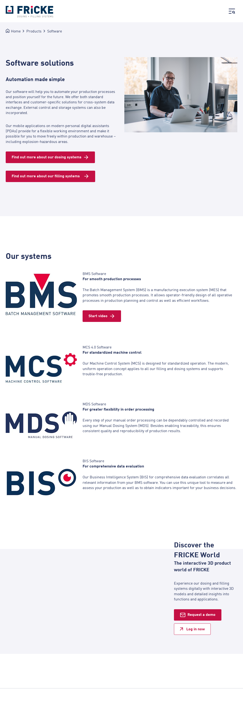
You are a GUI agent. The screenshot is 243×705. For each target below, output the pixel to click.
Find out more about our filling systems (47, 176)
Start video (98, 315)
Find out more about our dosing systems (46, 157)
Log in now (195, 629)
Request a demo (201, 614)
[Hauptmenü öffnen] (231, 12)
